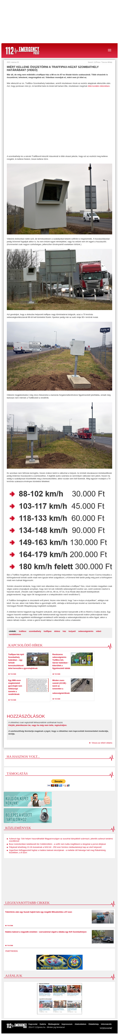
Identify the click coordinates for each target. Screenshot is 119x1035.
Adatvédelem (80, 1024)
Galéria (43, 1024)
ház (64, 631)
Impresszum (67, 1024)
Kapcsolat (33, 1024)
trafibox (22, 631)
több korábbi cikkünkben (99, 86)
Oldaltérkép (93, 1024)
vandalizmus (15, 634)
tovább (13, 674)
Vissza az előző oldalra (102, 743)
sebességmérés (85, 631)
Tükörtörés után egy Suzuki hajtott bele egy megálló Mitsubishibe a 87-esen (38, 912)
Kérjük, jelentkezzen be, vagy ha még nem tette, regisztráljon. (37, 725)
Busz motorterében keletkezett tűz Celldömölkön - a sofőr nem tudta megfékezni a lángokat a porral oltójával (57, 844)
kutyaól (72, 631)
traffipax (48, 631)
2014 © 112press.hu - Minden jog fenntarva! (47, 1027)
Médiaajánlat (53, 1024)
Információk (106, 1024)
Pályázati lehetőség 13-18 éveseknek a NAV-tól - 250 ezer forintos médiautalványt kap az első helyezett (55, 847)
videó (98, 631)
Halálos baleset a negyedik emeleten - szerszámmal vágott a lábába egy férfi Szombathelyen (46, 932)
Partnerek (11, 951)
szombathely (35, 631)
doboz (57, 631)
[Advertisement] (59, 21)
